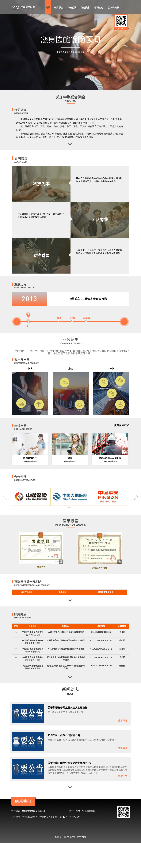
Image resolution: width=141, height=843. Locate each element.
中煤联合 (58, 7)
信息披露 (85, 7)
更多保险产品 (121, 425)
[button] (17, 321)
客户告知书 (113, 7)
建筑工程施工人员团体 (110, 458)
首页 (48, 7)
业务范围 (72, 7)
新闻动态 (98, 7)
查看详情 (122, 720)
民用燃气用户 (29, 458)
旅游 (70, 458)
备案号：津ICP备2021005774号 (70, 837)
